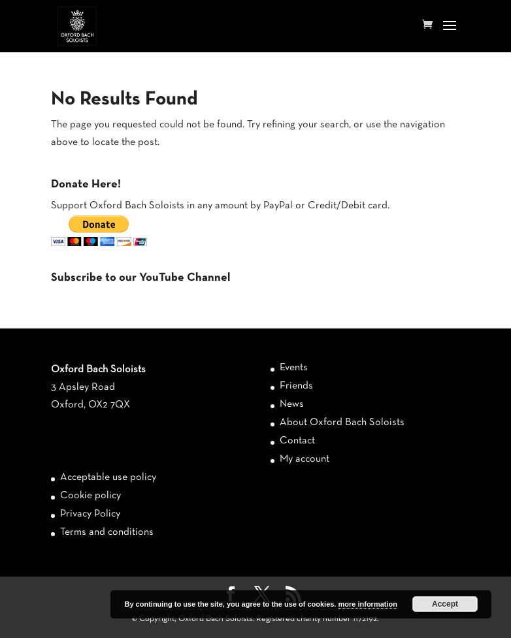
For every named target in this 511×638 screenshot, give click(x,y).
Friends (296, 386)
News (292, 404)
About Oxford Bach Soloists (342, 422)
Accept (445, 604)
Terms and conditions (107, 532)
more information (367, 604)
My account (304, 459)
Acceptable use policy (108, 477)
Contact (297, 440)
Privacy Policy (90, 513)
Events (294, 367)
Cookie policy (90, 495)
